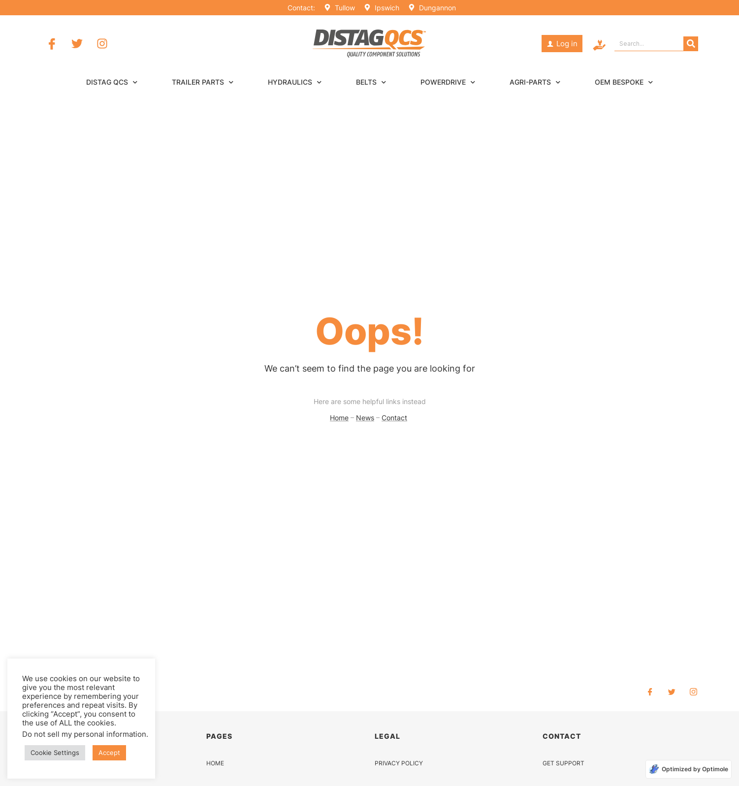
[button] (562, 43)
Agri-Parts (535, 82)
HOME (215, 763)
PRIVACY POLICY (399, 763)
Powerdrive (447, 82)
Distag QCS (111, 82)
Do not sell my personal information (84, 734)
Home (339, 417)
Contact (394, 417)
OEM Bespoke (624, 82)
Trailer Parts (202, 82)
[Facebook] (650, 691)
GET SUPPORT (563, 763)
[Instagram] (693, 691)
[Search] (690, 43)
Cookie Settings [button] (55, 752)
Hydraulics (294, 82)
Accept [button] (109, 752)
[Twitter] (672, 691)
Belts (371, 82)
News (365, 417)
